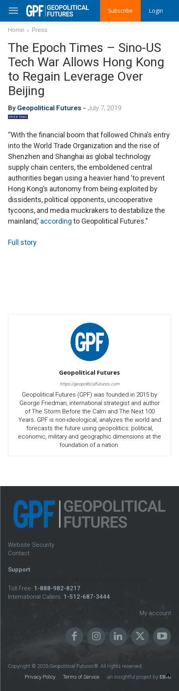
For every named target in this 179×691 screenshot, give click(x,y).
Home (16, 30)
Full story (22, 242)
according (56, 221)
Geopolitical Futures (49, 108)
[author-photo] (90, 361)
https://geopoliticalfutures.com (90, 384)
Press (39, 30)
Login (156, 10)
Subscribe (120, 10)
